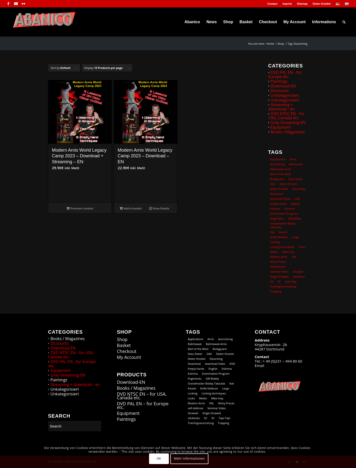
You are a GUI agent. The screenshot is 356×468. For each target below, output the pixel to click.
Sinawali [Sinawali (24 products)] (298, 271)
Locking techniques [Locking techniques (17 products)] (282, 247)
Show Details (159, 208)
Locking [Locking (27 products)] (275, 242)
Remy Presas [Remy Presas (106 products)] (278, 262)
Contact (272, 3)
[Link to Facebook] (8, 3)
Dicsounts (280, 90)
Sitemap (302, 3)
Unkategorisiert (285, 95)
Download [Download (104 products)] (276, 194)
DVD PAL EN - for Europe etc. (285, 74)
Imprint (287, 3)
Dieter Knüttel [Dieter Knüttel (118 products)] (288, 184)
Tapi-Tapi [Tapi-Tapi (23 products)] (290, 281)
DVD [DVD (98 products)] (297, 199)
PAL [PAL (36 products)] (293, 257)
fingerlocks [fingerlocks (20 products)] (277, 218)
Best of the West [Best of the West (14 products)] (280, 174)
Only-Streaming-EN (288, 122)
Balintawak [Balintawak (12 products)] (296, 164)
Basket (124, 345)
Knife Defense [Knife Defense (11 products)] (279, 237)
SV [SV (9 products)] (279, 281)
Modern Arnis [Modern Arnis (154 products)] (279, 257)
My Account (129, 357)
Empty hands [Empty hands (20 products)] (278, 203)
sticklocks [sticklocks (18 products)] (299, 276)
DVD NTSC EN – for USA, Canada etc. (142, 396)
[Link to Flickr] (23, 3)
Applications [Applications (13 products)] (278, 159)
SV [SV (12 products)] (271, 281)
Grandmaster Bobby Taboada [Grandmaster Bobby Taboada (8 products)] (283, 225)
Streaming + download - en (281, 107)
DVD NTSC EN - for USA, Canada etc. (286, 116)
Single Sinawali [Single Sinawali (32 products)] (279, 276)
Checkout (126, 351)
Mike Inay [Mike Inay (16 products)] (288, 252)
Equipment (281, 127)
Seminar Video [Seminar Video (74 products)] (279, 271)
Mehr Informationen (189, 458)
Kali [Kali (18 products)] (272, 232)
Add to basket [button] (131, 208)
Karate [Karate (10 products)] (283, 232)
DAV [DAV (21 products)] (273, 184)
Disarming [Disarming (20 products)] (298, 189)
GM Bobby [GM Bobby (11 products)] (294, 218)
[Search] (344, 22)
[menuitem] (272, 3)
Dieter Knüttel (322, 3)
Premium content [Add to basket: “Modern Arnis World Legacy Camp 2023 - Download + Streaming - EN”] (80, 208)
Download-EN (283, 86)
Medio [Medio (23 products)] (274, 252)
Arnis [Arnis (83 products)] (293, 159)
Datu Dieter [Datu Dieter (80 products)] (295, 179)
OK (159, 458)
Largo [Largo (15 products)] (295, 237)
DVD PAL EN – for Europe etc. (143, 405)
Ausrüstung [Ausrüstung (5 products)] (277, 164)
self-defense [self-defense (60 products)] (278, 266)
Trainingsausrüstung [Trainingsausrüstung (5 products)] (283, 286)
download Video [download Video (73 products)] (280, 199)
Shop (122, 339)
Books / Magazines (288, 132)
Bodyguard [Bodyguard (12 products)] (277, 179)
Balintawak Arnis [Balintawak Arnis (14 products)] (280, 169)
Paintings (279, 81)
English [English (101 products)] (295, 203)
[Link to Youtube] (16, 3)
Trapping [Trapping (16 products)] (276, 291)
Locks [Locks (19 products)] (302, 247)
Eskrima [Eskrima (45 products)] (275, 208)
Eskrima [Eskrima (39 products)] (289, 208)
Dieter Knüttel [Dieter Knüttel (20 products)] (279, 189)
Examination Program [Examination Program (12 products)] (284, 213)
